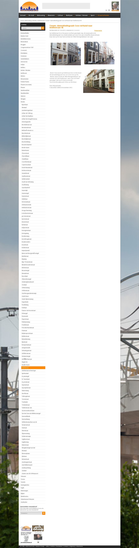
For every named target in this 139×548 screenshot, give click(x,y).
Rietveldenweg (26, 339)
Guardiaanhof (26, 187)
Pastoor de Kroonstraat (28, 310)
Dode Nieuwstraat (27, 167)
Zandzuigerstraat (27, 462)
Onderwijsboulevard (28, 282)
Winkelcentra (24, 496)
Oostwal (24, 285)
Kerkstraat (25, 225)
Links (47, 546)
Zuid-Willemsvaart (27, 465)
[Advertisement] (66, 6)
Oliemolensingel (26, 279)
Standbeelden (25, 93)
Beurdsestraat (26, 133)
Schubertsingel (26, 356)
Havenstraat (25, 196)
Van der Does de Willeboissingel (31, 413)
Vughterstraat (26, 439)
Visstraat (24, 428)
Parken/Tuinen (25, 82)
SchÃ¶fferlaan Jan (27, 359)
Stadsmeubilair (25, 90)
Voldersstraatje (26, 436)
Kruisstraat (25, 245)
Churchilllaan (25, 156)
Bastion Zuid (24, 36)
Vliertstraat (25, 430)
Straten (35, 20)
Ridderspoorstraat (27, 333)
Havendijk (24, 190)
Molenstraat (25, 267)
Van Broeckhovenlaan (28, 410)
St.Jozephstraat (26, 388)
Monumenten (24, 79)
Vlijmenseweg (26, 433)
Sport (93, 15)
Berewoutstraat (26, 127)
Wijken (23, 493)
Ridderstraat (25, 336)
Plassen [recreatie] (26, 84)
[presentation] (32, 518)
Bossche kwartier (27, 145)
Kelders (23, 67)
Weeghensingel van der (28, 448)
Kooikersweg (25, 236)
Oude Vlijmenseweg (27, 299)
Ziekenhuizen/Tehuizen (27, 499)
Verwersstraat (26, 425)
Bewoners (51, 15)
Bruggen (23, 44)
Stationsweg (25, 390)
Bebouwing (41, 15)
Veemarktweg (26, 419)
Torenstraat (25, 399)
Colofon (52, 546)
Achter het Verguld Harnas (29, 119)
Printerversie (98, 30)
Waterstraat (25, 445)
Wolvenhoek (25, 459)
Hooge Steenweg (27, 210)
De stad (31, 15)
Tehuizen (23, 476)
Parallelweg (25, 305)
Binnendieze (24, 42)
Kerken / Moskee (25, 70)
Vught (22, 488)
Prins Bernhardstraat (28, 328)
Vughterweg (25, 442)
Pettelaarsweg (26, 322)
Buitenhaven (25, 150)
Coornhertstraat (26, 162)
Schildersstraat (26, 353)
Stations (23, 96)
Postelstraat (25, 325)
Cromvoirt (24, 50)
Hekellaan (24, 199)
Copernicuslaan (26, 165)
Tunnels (23, 482)
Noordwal (25, 276)
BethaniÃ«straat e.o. (28, 130)
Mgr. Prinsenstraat (27, 262)
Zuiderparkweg (26, 468)
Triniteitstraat (26, 405)
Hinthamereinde (26, 205)
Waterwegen (24, 491)
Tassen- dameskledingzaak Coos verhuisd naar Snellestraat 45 (63, 20)
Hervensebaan (26, 202)
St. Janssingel (25, 376)
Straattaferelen (103, 15)
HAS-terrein (24, 62)
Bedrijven (69, 15)
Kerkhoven (24, 73)
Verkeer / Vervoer (82, 15)
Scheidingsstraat (26, 350)
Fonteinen (23, 56)
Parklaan (24, 308)
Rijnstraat (24, 342)
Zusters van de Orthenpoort (30, 473)
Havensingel (25, 193)
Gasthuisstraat (26, 176)
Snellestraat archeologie (29, 370)
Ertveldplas (24, 53)
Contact (66, 546)
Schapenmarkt (26, 348)
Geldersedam (26, 179)
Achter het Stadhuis (27, 116)
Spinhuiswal (25, 373)
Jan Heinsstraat (26, 216)
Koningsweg (25, 233)
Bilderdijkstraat (26, 136)
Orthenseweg (26, 288)
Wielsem (24, 456)
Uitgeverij (72, 546)
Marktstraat (25, 256)
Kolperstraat (25, 227)
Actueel (23, 15)
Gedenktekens (25, 59)
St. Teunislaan (26, 379)
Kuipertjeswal (26, 250)
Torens (23, 479)
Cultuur (60, 15)
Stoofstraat (25, 393)
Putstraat (24, 330)
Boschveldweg (26, 142)
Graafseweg (25, 185)
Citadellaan (25, 159)
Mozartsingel (25, 270)
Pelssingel (24, 313)
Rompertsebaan (26, 345)
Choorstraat (25, 153)
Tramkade (25, 402)
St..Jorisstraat (25, 382)
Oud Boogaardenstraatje (29, 293)
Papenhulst (25, 302)
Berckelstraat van (27, 125)
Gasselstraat (25, 173)
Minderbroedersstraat (28, 265)
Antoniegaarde (26, 122)
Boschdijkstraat (26, 139)
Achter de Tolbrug (27, 113)
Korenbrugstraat (26, 239)
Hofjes (23, 64)
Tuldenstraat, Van (27, 408)
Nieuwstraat (25, 273)
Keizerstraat (25, 222)
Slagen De (24, 362)
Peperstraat (25, 319)
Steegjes (23, 99)
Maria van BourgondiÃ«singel (30, 253)
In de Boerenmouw (27, 213)
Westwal (24, 107)
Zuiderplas (24, 502)
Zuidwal (24, 471)
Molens (23, 76)
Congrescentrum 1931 (27, 47)
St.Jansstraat (25, 385)
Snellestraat (41, 20)
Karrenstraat (25, 219)
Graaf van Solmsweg (28, 182)
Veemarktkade (26, 416)
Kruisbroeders (26, 242)
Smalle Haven (26, 365)
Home (22, 20)
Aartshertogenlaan (27, 110)
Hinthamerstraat (26, 207)
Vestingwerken (25, 485)
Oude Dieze (25, 296)
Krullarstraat (25, 247)
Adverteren (79, 546)
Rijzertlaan (25, 104)
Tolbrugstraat (26, 396)
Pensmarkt (25, 316)
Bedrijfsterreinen (26, 39)
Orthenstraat (25, 290)
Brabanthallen (25, 33)
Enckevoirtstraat (26, 170)
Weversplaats (26, 453)
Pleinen (23, 87)
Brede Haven (25, 147)
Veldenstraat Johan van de (29, 422)
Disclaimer (59, 546)
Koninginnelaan (26, 230)
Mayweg (24, 259)
